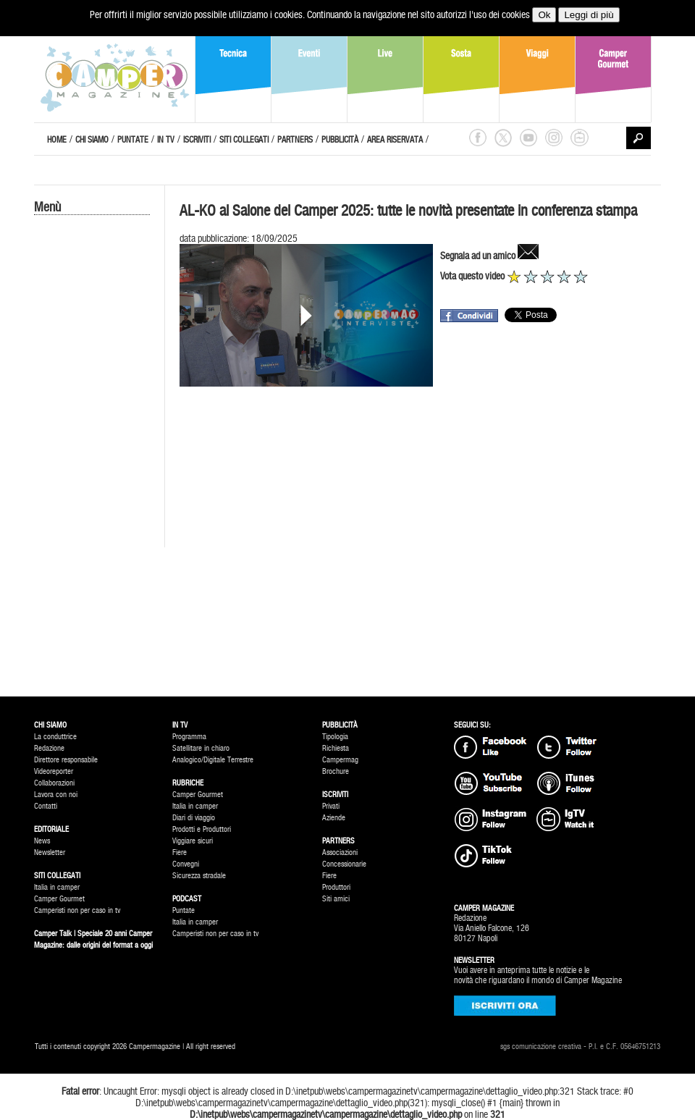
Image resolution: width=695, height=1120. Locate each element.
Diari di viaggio (193, 817)
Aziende (333, 817)
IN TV (165, 140)
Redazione (49, 748)
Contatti (45, 806)
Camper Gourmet (59, 899)
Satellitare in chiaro (200, 748)
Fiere (179, 852)
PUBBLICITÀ (339, 140)
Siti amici (336, 899)
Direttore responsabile (66, 760)
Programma (189, 736)
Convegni (185, 864)
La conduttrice (55, 736)
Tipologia (335, 736)
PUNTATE (132, 140)
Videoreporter (53, 771)
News (42, 841)
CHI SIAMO (92, 140)
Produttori (336, 887)
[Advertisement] (92, 461)
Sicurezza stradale (199, 875)
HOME (57, 140)
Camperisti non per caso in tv (77, 910)
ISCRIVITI (197, 140)
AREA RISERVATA (395, 140)
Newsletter (49, 852)
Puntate (183, 910)
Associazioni (340, 852)
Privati (331, 806)
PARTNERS (295, 140)
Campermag (340, 760)
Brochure (335, 771)
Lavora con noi (55, 794)
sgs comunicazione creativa (540, 1046)
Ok (544, 14)
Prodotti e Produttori (201, 829)
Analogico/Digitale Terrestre (212, 760)
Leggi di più (588, 14)
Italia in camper (57, 887)
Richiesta (335, 748)
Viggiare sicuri (192, 841)
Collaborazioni (54, 783)
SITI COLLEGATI (244, 140)
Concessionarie (344, 864)
